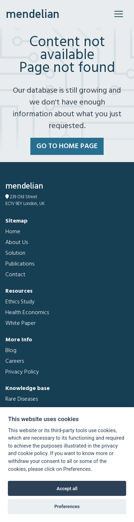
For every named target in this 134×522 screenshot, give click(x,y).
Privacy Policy (22, 372)
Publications (19, 264)
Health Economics (27, 312)
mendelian (32, 13)
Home (12, 231)
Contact (15, 274)
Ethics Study (20, 302)
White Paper (20, 323)
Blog (10, 350)
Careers (14, 361)
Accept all (66, 488)
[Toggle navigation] (118, 14)
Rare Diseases (21, 399)
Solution (15, 253)
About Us (16, 242)
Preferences (67, 506)
